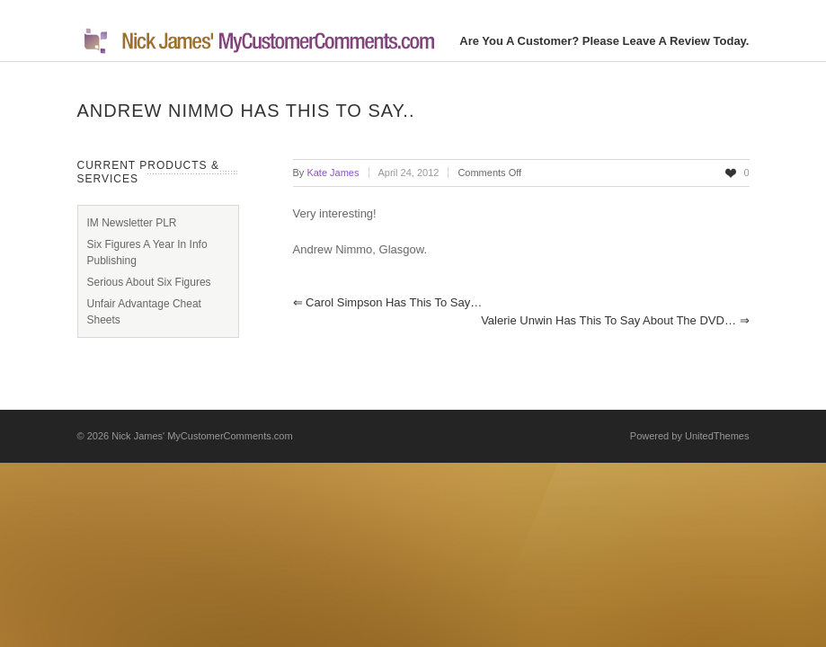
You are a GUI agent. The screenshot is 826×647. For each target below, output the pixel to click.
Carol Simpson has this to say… (388, 302)
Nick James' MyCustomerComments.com (201, 435)
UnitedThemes (717, 435)
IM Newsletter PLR (132, 223)
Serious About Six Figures (149, 282)
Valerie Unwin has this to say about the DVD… (615, 320)
